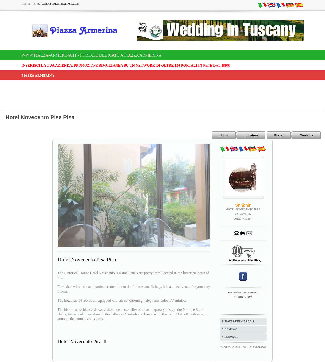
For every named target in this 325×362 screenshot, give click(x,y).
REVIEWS (231, 329)
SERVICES (231, 337)
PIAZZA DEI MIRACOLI (239, 321)
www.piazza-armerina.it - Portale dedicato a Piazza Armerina (92, 55)
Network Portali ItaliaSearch (58, 3)
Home (223, 135)
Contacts (306, 135)
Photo (278, 135)
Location (251, 135)
